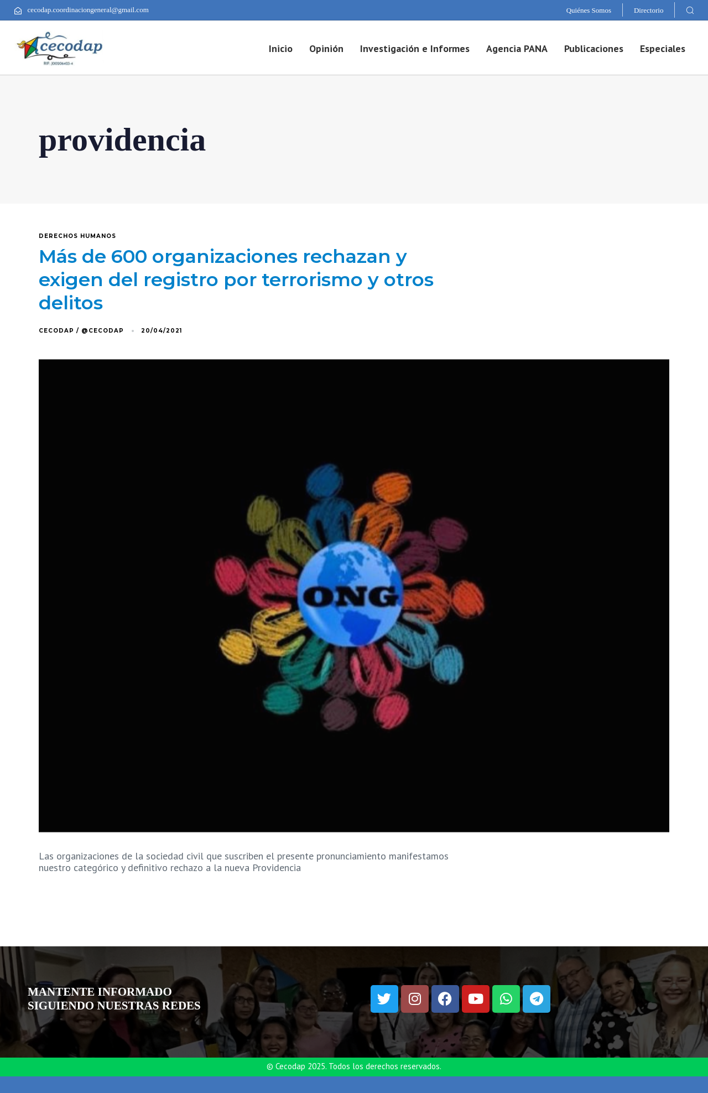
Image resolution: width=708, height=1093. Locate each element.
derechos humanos (77, 236)
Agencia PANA (517, 48)
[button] (690, 10)
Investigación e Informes (415, 48)
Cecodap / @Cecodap (81, 330)
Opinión (326, 48)
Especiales (662, 48)
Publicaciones (593, 48)
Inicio (281, 48)
